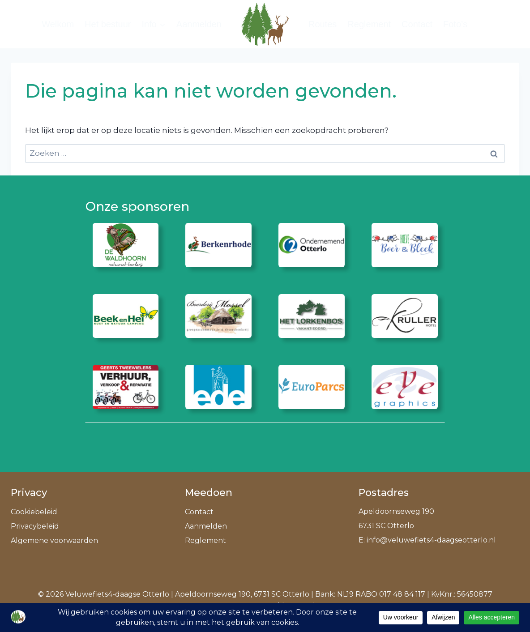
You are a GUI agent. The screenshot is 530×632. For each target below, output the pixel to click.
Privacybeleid (35, 526)
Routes (322, 24)
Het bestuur (108, 24)
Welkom (58, 24)
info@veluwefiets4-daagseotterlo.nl (431, 540)
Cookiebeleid (34, 512)
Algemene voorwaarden (54, 540)
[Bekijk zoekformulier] (511, 24)
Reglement (369, 24)
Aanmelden (199, 24)
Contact (417, 24)
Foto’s (455, 24)
